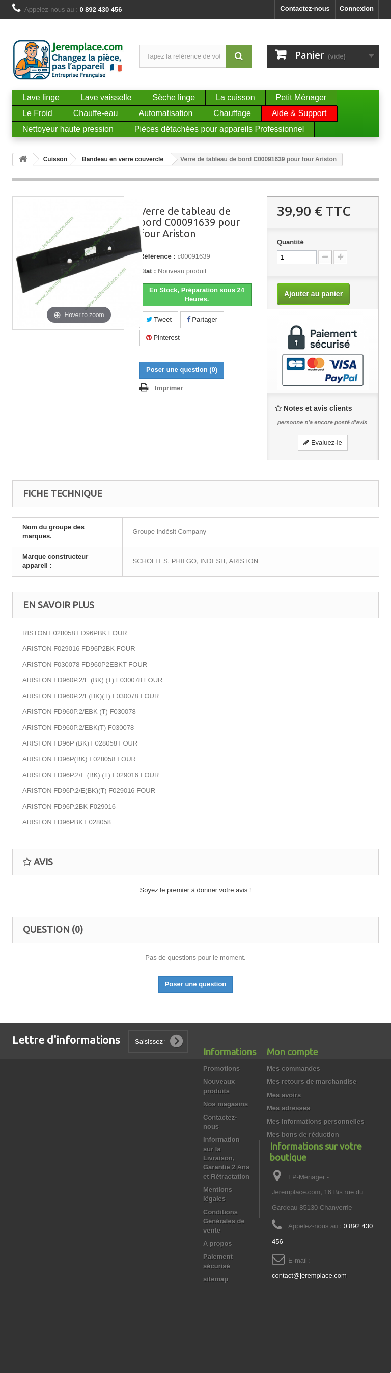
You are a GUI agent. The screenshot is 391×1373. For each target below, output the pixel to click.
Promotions (221, 1068)
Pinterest (163, 337)
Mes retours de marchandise (311, 1081)
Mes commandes (293, 1068)
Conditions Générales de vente (224, 1221)
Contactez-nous (305, 8)
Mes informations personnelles (315, 1121)
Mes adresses (288, 1108)
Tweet (159, 319)
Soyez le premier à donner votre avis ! (196, 890)
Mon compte (292, 1052)
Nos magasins (225, 1104)
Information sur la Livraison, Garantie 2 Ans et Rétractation (226, 1158)
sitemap (215, 1279)
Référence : (157, 256)
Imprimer (169, 388)
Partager (202, 319)
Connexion (357, 8)
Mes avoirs (284, 1095)
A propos (217, 1243)
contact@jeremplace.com (309, 1306)
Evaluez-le (322, 442)
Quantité (290, 242)
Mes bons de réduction (303, 1134)
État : (147, 271)
